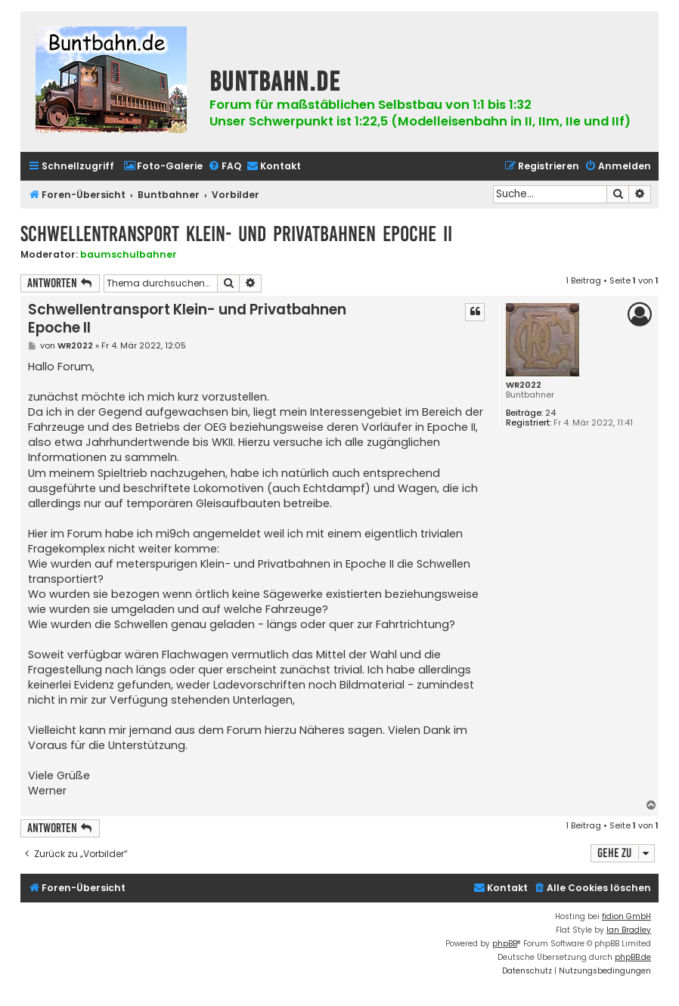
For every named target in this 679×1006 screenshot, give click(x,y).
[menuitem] (163, 166)
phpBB (504, 943)
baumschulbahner (128, 254)
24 (550, 413)
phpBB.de (633, 957)
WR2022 (523, 385)
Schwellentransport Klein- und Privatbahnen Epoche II (236, 234)
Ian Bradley (628, 930)
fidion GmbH (626, 916)
